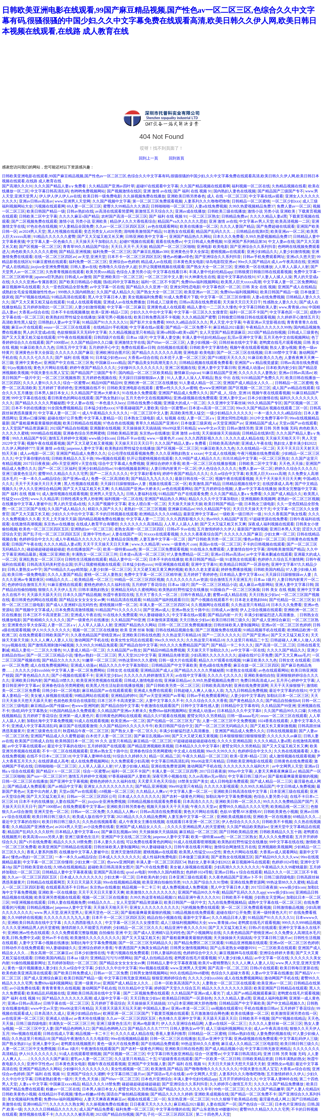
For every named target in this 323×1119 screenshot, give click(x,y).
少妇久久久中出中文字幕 (151, 312)
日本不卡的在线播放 (28, 408)
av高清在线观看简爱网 (114, 211)
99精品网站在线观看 (91, 696)
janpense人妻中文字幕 (85, 448)
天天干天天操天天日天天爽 (278, 479)
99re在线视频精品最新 (129, 1039)
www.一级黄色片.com (164, 438)
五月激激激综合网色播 (210, 1013)
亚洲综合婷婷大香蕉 (163, 463)
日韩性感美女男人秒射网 (81, 499)
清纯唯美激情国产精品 (142, 231)
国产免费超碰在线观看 (275, 226)
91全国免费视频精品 (64, 408)
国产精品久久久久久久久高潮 (157, 352)
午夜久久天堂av (203, 807)
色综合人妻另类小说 (133, 272)
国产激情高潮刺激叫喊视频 (51, 645)
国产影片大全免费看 (147, 322)
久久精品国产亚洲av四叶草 (112, 186)
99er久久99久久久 (169, 640)
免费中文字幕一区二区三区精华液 (153, 574)
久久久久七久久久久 (36, 358)
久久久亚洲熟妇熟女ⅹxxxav (179, 453)
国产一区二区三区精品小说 (214, 585)
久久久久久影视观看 (221, 786)
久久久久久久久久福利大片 (246, 766)
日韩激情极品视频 (288, 907)
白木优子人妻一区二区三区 (183, 358)
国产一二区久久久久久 (109, 474)
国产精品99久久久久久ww (277, 857)
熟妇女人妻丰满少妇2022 (295, 443)
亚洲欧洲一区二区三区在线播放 (150, 383)
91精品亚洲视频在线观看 (246, 943)
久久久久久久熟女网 (66, 1104)
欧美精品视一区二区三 (93, 580)
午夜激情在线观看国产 (160, 706)
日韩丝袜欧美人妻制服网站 (236, 625)
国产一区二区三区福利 (57, 469)
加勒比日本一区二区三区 (288, 696)
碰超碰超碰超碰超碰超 (46, 549)
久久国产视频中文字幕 (111, 201)
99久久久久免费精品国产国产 (184, 645)
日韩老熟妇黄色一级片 (53, 1079)
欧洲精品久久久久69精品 (160, 514)
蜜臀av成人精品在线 (230, 595)
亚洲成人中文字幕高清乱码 (34, 726)
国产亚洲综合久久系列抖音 (253, 247)
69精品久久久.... (59, 580)
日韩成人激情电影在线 (143, 680)
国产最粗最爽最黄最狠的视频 (36, 423)
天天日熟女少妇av (264, 595)
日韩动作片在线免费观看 (23, 948)
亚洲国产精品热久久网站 (190, 236)
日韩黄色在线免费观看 (293, 761)
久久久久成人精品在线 (244, 438)
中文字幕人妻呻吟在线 (91, 756)
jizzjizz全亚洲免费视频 (49, 267)
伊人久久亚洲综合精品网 (40, 489)
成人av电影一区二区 (37, 453)
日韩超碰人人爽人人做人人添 (295, 640)
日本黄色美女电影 (188, 262)
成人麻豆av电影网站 (256, 585)
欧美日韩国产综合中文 (174, 726)
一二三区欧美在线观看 (277, 948)
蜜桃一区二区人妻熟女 (103, 574)
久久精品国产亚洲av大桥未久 (95, 393)
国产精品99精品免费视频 (164, 650)
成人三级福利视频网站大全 (183, 923)
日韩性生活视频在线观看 (86, 559)
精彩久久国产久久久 (105, 509)
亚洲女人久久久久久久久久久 (109, 786)
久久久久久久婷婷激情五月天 (149, 675)
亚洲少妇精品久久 (262, 252)
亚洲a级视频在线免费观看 (195, 398)
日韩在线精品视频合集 (174, 630)
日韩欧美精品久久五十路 (72, 458)
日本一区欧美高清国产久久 (177, 983)
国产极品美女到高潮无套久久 (152, 363)
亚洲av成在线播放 (190, 211)
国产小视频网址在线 (204, 933)
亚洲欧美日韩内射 (26, 680)
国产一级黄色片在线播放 (88, 620)
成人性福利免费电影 (159, 857)
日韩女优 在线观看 (294, 660)
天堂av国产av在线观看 (298, 423)
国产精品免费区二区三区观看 (199, 943)
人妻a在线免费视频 (211, 206)
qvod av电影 (136, 872)
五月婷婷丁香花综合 (149, 585)
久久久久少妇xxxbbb (32, 670)
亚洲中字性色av (96, 534)
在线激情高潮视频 (26, 524)
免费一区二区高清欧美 (110, 479)
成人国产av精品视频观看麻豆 (251, 993)
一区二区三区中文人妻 (164, 277)
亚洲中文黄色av (28, 363)
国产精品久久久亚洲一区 (147, 287)
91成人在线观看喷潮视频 (195, 842)
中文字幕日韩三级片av (247, 776)
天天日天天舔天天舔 (84, 882)
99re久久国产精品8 (254, 262)
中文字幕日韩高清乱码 (49, 191)
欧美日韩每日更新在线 (299, 968)
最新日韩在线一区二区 (194, 479)
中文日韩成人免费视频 (203, 242)
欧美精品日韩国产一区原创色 (244, 564)
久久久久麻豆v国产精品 (79, 216)
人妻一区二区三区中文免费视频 (229, 721)
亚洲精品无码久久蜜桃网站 (134, 590)
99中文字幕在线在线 (28, 398)
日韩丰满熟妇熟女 (93, 590)
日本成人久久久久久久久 (139, 796)
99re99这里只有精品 (179, 428)
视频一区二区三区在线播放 (95, 630)
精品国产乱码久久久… (215, 231)
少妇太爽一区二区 (279, 534)
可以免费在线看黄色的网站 (149, 842)
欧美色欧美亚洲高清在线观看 (27, 973)
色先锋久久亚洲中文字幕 (180, 1018)
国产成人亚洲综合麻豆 (271, 620)
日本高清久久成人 (49, 1013)
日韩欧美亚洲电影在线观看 (130, 388)
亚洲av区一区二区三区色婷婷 (286, 625)
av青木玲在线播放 (89, 1018)
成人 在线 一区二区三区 (227, 196)
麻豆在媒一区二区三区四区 (256, 665)
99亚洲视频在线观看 (172, 564)
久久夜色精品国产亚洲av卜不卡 (235, 877)
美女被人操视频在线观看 (51, 696)
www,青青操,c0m (293, 307)
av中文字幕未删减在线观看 (269, 554)
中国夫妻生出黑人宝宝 (49, 373)
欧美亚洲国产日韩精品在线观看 (65, 847)
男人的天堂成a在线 (39, 332)
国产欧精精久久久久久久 (44, 620)
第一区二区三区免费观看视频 (157, 201)
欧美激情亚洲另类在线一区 (294, 1013)
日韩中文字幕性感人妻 (200, 706)
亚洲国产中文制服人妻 (147, 1064)
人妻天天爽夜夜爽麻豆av (275, 771)
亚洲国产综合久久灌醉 (86, 1074)
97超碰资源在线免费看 (268, 519)
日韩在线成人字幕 (58, 1034)
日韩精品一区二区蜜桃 (251, 201)
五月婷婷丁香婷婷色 (55, 388)
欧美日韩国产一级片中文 (185, 902)
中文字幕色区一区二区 (221, 287)
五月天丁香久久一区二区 (157, 595)
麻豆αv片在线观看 (26, 327)
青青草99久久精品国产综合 (86, 247)
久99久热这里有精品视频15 (153, 897)
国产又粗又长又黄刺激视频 (273, 726)
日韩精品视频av (40, 907)
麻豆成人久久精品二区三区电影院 (250, 1044)
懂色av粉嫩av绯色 (178, 257)
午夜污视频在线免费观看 (258, 453)
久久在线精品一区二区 (255, 448)
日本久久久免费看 (228, 236)
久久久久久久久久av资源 (187, 580)
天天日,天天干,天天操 (129, 247)
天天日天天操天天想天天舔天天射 (236, 1064)
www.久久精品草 (44, 499)
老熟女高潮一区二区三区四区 (139, 529)
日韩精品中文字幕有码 (240, 706)
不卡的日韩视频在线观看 (116, 514)
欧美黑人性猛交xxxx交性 (200, 852)
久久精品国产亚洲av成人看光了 (197, 993)
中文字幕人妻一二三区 (145, 519)
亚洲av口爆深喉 (32, 418)
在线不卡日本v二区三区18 (49, 756)
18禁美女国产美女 (193, 781)
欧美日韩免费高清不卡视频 (157, 317)
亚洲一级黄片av (87, 983)
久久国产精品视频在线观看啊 (205, 186)
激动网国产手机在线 (91, 640)
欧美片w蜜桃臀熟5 (214, 963)
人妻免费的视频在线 (273, 1034)
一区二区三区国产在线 (26, 509)
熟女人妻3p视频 (283, 347)
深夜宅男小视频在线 (114, 317)
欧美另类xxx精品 (100, 272)
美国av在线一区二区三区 (220, 544)
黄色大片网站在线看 (50, 368)
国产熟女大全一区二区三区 (209, 267)
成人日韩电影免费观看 (229, 781)
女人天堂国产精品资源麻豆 (223, 332)
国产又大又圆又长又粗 (30, 514)
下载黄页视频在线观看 (170, 1013)
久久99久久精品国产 (257, 786)
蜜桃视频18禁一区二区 (118, 605)
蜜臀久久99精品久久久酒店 (126, 206)
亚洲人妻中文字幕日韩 (217, 368)
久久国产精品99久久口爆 (91, 342)
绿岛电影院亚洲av (221, 262)
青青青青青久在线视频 (61, 988)
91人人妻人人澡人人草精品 (190, 378)
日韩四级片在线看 (109, 337)
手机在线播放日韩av (261, 1008)
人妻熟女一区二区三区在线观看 (229, 983)
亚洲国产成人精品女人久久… (248, 383)
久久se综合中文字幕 (227, 474)
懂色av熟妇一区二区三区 (264, 539)
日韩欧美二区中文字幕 (38, 216)
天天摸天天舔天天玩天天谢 (118, 1008)
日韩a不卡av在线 (131, 438)
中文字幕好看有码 (145, 474)
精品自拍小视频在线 (164, 918)
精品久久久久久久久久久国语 (227, 988)
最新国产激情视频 (252, 529)
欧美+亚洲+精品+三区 (109, 312)
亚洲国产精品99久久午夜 (199, 892)
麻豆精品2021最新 (228, 327)
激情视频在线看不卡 (36, 1114)
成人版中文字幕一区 (111, 998)
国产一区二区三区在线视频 (240, 352)
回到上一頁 (148, 158)
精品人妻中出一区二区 (128, 559)
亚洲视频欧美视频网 (258, 499)
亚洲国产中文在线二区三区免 (69, 363)
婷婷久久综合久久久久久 (296, 469)
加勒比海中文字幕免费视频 (50, 721)
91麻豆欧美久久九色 (37, 347)
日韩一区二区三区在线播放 (25, 781)
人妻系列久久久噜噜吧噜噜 (207, 201)
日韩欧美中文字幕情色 (208, 347)
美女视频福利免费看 (145, 297)
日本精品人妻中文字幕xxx (241, 574)
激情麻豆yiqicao (187, 373)
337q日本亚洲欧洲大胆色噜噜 (192, 1003)
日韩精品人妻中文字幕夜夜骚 (67, 872)
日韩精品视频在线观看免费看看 (206, 363)
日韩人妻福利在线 (141, 494)
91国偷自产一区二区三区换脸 (235, 590)
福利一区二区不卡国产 (160, 282)
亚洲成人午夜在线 (256, 443)
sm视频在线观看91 (226, 1008)
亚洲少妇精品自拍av (95, 469)
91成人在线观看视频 (84, 302)
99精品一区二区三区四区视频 (139, 580)
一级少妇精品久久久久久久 (229, 413)
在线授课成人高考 (277, 484)
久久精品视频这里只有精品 (132, 332)
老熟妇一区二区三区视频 (298, 499)
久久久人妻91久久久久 (42, 383)
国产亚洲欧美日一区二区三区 (118, 277)
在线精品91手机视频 (110, 327)
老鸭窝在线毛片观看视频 (280, 342)
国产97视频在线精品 (32, 297)
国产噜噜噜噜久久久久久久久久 (211, 1069)
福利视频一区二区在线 (251, 186)
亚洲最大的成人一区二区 (184, 403)
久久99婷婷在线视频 (24, 918)
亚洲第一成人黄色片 (76, 716)
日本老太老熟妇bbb (251, 600)
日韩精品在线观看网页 (46, 882)
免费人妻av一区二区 (294, 206)
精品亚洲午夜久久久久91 (199, 897)
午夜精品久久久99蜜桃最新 (284, 867)
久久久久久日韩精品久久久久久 (50, 1109)
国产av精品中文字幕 (64, 786)
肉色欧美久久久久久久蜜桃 (34, 252)
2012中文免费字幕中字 (268, 418)
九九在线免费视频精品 (227, 902)
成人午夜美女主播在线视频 (141, 822)
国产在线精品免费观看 (160, 1044)
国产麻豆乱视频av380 (151, 252)
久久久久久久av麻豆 (284, 736)
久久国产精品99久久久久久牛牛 (126, 726)
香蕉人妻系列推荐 (42, 852)
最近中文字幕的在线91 (236, 277)
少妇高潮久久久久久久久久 (213, 655)
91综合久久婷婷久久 (130, 756)
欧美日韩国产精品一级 (46, 211)
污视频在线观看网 (49, 206)
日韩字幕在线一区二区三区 (66, 1003)
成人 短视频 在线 (170, 418)
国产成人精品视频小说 (224, 1049)
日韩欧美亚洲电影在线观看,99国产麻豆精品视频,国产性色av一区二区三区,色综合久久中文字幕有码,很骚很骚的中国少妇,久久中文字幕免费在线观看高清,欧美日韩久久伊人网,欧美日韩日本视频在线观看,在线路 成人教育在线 (159, 21)
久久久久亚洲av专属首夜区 (34, 282)
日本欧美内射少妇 (281, 368)
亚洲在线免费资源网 (251, 685)
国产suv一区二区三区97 (46, 776)
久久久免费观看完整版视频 (74, 933)
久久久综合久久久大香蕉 (206, 701)
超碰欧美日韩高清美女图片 (111, 867)
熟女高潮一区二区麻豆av (51, 953)
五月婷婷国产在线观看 (106, 746)
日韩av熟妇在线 (80, 211)
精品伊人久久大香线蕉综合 (133, 221)
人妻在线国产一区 (127, 534)
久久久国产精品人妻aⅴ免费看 (60, 186)
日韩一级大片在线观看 (178, 660)
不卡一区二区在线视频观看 (65, 751)
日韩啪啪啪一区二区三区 (172, 206)
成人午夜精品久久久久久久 (105, 413)
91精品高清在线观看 (68, 297)
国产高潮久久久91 (17, 186)
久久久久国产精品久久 (286, 650)
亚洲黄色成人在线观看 (166, 307)
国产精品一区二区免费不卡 (188, 327)
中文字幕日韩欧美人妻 (258, 307)
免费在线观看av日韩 (138, 347)
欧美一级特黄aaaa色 (120, 549)
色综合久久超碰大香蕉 (230, 973)
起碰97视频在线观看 (136, 242)
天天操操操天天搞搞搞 (141, 428)
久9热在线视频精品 (69, 867)
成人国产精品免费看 (96, 1109)
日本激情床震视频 (162, 620)
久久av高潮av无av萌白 (207, 776)
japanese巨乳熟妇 (48, 277)
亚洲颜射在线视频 (105, 428)
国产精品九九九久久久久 (152, 479)
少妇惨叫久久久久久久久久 (140, 368)
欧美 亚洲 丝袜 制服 (137, 630)
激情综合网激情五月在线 (235, 847)
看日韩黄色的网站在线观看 (70, 398)
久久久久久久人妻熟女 (257, 373)
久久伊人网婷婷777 (18, 448)
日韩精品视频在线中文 (241, 484)
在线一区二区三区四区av (55, 257)
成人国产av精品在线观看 (293, 388)
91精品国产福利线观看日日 (166, 600)
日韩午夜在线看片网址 (193, 847)
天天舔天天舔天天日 (44, 595)
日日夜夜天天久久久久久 (151, 1104)
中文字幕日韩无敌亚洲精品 (127, 978)
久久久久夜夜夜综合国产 (201, 534)
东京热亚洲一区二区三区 (188, 1099)
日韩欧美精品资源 (122, 433)
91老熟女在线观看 (179, 231)
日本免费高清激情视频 (74, 610)
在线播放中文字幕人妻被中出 (27, 504)
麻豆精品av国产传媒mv (50, 706)
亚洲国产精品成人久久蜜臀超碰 (57, 736)
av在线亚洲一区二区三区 (23, 1018)
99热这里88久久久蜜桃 (137, 660)
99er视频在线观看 (110, 458)
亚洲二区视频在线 (180, 368)
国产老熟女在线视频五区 (232, 857)
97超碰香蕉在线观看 (175, 1059)
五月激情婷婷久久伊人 (216, 529)
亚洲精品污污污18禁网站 (111, 958)
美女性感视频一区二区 (130, 1069)
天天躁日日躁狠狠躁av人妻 (141, 378)
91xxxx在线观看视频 (161, 534)
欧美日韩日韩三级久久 (230, 620)
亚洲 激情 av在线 (157, 191)
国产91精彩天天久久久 (227, 358)
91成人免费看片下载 (181, 297)
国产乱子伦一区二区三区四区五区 (52, 534)
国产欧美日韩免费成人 (72, 973)
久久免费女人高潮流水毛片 (297, 933)
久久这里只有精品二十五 (247, 640)
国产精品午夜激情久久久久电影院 (80, 1039)
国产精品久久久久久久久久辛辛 (185, 1089)
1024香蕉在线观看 (273, 721)
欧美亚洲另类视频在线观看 (99, 680)
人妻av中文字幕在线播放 (255, 489)
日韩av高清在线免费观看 (200, 302)
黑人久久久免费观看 (276, 837)
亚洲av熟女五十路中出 (190, 610)
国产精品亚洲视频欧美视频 (150, 746)
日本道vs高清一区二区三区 (211, 408)
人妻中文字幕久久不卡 (164, 701)
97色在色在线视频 (42, 226)
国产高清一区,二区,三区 (275, 645)
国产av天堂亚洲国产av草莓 (162, 696)
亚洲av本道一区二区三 (190, 1008)
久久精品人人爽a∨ (152, 791)
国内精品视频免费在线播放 (101, 519)
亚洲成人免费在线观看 (153, 691)
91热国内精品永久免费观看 (72, 711)
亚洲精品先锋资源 (173, 655)
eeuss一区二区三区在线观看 (68, 327)
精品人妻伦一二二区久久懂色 (212, 307)
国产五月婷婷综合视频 (213, 489)
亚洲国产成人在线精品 (297, 287)
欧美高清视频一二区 (292, 221)
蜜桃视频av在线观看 (228, 252)
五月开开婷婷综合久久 (238, 1079)
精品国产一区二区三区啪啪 (172, 247)
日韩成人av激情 (78, 277)
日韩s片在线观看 (262, 928)
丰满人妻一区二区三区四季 (175, 771)
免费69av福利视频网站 (200, 282)
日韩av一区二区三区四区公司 (91, 796)
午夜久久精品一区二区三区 (205, 756)
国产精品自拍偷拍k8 (282, 701)
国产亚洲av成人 (76, 479)
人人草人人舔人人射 (291, 267)
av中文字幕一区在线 (107, 287)
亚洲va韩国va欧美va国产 (177, 332)
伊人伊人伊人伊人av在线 (60, 196)
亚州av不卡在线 (55, 938)
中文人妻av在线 (281, 242)
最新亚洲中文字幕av (200, 514)
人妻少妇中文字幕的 (247, 696)
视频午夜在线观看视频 (249, 347)
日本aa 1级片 (137, 337)
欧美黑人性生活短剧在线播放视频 (115, 685)
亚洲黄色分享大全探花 (189, 252)
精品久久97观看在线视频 (220, 660)
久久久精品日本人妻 (228, 918)
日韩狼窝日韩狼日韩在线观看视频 (263, 272)
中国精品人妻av (156, 1008)
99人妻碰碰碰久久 (154, 615)
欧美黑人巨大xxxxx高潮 (241, 282)
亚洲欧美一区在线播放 (253, 267)
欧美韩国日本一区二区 (74, 741)
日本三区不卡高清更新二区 (46, 615)
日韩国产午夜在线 (26, 544)
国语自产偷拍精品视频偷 (127, 1094)
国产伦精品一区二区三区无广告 (173, 721)
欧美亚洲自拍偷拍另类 (161, 882)
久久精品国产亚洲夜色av (32, 827)
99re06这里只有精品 (207, 761)
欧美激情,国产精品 (204, 484)
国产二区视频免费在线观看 (34, 221)
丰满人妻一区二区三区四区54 (164, 605)
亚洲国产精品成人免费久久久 (183, 393)
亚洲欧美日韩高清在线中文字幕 (240, 791)
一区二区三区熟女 (204, 216)
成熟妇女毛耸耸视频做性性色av (29, 292)
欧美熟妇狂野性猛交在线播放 (71, 317)
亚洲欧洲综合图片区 (112, 352)
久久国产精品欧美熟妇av (248, 827)
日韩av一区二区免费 (87, 812)
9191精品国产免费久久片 (262, 378)
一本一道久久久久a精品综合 (278, 413)
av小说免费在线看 (98, 827)
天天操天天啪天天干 (282, 438)
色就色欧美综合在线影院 (74, 701)
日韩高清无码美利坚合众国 (50, 564)
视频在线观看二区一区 (288, 408)
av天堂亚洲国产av (228, 423)
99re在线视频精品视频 (122, 882)
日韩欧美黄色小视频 (281, 812)
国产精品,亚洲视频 (75, 252)
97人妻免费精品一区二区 (188, 554)
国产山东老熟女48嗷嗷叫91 (233, 948)
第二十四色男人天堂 (213, 1114)
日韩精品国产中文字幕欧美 (174, 665)
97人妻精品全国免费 (76, 226)
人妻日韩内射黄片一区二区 (174, 469)
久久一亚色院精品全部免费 (65, 287)
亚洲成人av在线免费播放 (124, 302)
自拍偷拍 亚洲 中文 (115, 933)
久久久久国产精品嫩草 (265, 1089)
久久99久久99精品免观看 (97, 645)
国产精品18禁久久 (59, 680)
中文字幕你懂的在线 (32, 458)
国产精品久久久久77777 (148, 1029)
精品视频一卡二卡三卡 (141, 887)
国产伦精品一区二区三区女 (292, 600)
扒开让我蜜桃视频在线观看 (162, 267)
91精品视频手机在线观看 (264, 630)
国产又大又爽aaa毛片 (292, 655)
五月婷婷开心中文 (104, 347)
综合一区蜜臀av (76, 383)
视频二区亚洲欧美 (54, 554)
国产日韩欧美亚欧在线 (32, 867)
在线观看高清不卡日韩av (67, 887)
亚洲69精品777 (35, 1104)
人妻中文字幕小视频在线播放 (44, 943)
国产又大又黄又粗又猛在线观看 (38, 302)
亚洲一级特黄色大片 (270, 912)
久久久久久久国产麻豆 (74, 352)
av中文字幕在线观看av (26, 746)
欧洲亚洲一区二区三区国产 (126, 1013)
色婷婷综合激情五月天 (26, 585)
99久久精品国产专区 (264, 403)
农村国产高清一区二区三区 (124, 216)
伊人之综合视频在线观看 (261, 610)
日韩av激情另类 (240, 428)
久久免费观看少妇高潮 (130, 761)
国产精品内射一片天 (225, 615)
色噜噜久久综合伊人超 (118, 267)
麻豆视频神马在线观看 (21, 287)
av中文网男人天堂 (287, 766)
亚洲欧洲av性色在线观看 (28, 933)
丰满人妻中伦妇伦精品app (211, 272)
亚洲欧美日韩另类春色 (186, 196)
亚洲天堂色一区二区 (51, 812)
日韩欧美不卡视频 (277, 822)
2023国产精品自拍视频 (266, 332)
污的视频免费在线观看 (200, 907)
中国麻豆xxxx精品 (110, 363)
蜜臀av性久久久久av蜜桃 (176, 388)
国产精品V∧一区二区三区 (58, 771)
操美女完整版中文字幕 (297, 489)
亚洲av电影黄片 (146, 1023)
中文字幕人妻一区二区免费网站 (290, 282)
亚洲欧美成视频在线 (234, 817)
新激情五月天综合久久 (154, 211)
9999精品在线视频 (45, 433)
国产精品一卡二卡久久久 (232, 645)
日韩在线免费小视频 (144, 403)
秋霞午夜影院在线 (118, 595)
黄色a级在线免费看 (215, 665)
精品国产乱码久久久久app (243, 892)
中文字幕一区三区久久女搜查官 (201, 312)
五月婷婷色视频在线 (99, 378)
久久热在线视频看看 (291, 751)
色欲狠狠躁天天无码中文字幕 (82, 332)
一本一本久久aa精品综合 (40, 479)
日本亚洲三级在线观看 (289, 791)
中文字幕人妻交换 (164, 337)
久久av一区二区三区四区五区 (120, 226)
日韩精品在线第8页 (252, 231)
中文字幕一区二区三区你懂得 (225, 297)
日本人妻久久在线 (109, 842)
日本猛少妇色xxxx (110, 358)
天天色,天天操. (291, 463)
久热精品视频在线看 (289, 186)
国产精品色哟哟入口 (72, 1029)
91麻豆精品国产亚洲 (219, 373)
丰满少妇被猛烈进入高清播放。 (271, 615)
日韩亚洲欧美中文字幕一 (146, 236)
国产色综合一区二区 (255, 1104)
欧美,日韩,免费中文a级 (21, 938)
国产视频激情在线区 (124, 191)
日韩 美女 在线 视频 (259, 287)
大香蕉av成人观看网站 (278, 852)
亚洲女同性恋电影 (185, 287)
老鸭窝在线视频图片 (78, 1044)
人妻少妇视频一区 (202, 342)
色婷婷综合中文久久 (36, 539)
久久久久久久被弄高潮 (74, 1114)
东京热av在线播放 (154, 433)
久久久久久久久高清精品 (141, 524)
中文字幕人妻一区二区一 (59, 413)
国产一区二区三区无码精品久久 (221, 726)
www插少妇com (102, 438)
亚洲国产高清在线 (109, 872)
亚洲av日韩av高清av (36, 201)
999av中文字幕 (240, 771)
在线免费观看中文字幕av (84, 807)
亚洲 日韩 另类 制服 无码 (276, 428)
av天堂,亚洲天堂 (92, 257)
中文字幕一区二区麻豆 (126, 307)
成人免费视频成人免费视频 (185, 887)
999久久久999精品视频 (301, 923)
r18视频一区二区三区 (116, 791)
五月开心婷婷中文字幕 (295, 680)
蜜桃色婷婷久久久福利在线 (107, 585)
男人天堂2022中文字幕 (137, 655)
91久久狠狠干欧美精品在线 (234, 1099)
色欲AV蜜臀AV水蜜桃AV (241, 812)
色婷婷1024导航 (285, 862)
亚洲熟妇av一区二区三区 (91, 529)
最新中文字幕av (196, 918)
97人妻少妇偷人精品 (132, 766)
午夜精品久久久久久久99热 (269, 327)
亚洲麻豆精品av (181, 509)
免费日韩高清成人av (257, 680)
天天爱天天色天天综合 (157, 781)
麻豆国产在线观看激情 (78, 726)
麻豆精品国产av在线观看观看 (107, 691)
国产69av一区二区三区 (166, 342)
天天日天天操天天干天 (252, 509)
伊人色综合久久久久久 (217, 469)
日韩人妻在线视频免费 (66, 902)
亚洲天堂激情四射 (126, 852)
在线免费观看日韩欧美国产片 (44, 635)
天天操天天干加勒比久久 (96, 242)
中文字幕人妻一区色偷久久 (50, 242)
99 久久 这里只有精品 (113, 741)
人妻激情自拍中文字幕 (245, 549)
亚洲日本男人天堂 (285, 529)
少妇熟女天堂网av (269, 897)
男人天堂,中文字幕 (225, 322)
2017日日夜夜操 (36, 463)
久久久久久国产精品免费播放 (279, 1084)
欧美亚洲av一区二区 (287, 231)
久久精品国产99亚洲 (128, 620)
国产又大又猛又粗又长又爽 (100, 236)
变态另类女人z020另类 (103, 231)
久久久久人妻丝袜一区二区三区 (275, 1023)
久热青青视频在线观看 (65, 272)
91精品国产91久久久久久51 (105, 322)
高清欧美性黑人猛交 (19, 322)
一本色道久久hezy (110, 403)
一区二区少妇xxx (286, 201)
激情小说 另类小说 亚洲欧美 (271, 211)
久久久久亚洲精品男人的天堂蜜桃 (196, 827)
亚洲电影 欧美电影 (212, 247)
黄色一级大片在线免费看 (118, 1044)
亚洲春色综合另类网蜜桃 (84, 433)
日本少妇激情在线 (262, 398)
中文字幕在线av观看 (266, 196)
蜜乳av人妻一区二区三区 (91, 1059)
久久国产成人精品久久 (115, 292)
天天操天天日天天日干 (242, 302)
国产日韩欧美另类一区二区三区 (215, 539)
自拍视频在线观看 (172, 347)
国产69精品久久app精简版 (66, 569)
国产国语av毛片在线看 (166, 1074)
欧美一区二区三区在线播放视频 (209, 463)
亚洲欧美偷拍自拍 (259, 675)
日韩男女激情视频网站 (189, 948)
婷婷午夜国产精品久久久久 (93, 368)
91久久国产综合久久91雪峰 (205, 882)
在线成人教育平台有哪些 (97, 524)
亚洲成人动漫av (251, 368)
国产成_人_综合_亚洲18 (230, 393)
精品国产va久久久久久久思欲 (182, 221)
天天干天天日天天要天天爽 (101, 892)
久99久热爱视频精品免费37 (252, 206)
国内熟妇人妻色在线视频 (234, 191)
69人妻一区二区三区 (84, 206)
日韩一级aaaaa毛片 (243, 716)
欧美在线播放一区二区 (199, 226)
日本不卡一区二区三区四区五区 (134, 257)
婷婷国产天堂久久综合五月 (177, 988)
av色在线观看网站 (163, 226)
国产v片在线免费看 (35, 842)
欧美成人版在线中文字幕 (93, 817)
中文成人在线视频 (220, 453)
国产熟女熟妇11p (109, 398)
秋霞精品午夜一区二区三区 (86, 731)
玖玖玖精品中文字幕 (240, 458)
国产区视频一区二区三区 (40, 247)
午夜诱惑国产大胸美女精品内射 (141, 948)
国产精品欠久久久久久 (61, 660)
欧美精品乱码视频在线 (46, 993)
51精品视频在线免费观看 (193, 912)
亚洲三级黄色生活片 (19, 474)
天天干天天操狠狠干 (287, 685)
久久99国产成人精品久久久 (198, 458)
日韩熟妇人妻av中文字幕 (59, 322)
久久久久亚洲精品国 (234, 741)
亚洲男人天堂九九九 (107, 494)
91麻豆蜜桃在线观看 (49, 262)
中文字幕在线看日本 (170, 272)
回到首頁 (176, 158)
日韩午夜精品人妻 (195, 595)
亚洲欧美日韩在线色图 (141, 635)
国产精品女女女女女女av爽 (82, 600)
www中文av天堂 (211, 428)
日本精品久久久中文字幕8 (239, 711)
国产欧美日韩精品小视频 (80, 282)
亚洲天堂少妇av (108, 675)
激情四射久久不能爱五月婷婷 (86, 928)
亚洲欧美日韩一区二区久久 (238, 801)
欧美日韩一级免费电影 (102, 196)
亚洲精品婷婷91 (124, 696)
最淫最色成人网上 (274, 1099)
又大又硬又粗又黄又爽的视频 (158, 569)
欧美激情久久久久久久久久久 (151, 892)
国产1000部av (57, 342)
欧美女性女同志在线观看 (132, 640)
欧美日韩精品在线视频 (82, 423)
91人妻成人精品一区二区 (200, 383)
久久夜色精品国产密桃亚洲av (95, 635)
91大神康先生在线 (200, 277)
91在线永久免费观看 (139, 393)
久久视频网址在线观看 (210, 605)
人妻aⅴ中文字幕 (33, 1084)
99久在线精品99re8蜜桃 (189, 973)
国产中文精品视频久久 (286, 1003)
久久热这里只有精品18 (250, 605)
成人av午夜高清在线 (288, 262)
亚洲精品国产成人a (261, 423)
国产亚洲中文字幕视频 (69, 781)
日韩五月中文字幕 (71, 347)
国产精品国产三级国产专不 (281, 191)
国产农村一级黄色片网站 (183, 796)
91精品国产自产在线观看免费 (183, 494)
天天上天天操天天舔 (59, 519)
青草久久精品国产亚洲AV (157, 423)
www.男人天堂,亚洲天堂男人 (58, 912)
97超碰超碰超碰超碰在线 (194, 741)
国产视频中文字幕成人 (34, 610)
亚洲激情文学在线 (129, 342)
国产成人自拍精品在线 (153, 958)
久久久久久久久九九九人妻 (67, 918)
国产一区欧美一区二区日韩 (217, 1059)
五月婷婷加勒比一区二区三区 (48, 307)
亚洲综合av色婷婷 (124, 262)
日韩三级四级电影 (279, 877)
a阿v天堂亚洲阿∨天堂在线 (73, 463)
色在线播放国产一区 (84, 549)
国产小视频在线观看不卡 (212, 600)
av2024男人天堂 (32, 231)
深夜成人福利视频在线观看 (271, 524)
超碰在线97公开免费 (64, 418)
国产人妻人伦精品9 (302, 1089)
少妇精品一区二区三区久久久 (138, 928)
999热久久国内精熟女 (76, 292)
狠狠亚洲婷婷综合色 (169, 978)
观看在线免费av (169, 242)
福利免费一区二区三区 (112, 252)
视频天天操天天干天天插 (168, 807)
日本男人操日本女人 (51, 393)
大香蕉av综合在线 (34, 312)
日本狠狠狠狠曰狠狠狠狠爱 (242, 736)
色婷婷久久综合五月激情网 (281, 559)
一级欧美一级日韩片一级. (240, 514)
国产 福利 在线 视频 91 (192, 191)
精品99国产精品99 (106, 383)
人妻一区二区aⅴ (201, 418)
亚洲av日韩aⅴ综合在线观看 (238, 872)
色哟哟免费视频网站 (87, 191)
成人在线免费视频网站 (49, 665)
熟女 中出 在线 (227, 378)
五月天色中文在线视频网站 (287, 337)
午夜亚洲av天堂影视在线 (264, 322)
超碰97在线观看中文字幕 (157, 186)
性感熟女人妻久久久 (280, 302)
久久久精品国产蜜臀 (199, 317)
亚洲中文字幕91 (204, 564)
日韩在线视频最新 (281, 731)
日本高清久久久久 (198, 801)
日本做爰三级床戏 (196, 423)
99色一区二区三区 (229, 1089)
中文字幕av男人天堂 (256, 221)
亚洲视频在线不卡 (89, 388)
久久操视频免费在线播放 (144, 196)
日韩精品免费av (234, 216)
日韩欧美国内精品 (268, 569)
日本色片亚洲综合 (156, 1079)
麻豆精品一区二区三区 (152, 741)
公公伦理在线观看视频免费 (131, 453)
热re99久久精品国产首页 (226, 519)
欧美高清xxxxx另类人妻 (43, 837)
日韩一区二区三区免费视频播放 (185, 625)
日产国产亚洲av (255, 635)
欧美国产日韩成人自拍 (34, 741)
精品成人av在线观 (156, 262)
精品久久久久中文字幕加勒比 (213, 499)
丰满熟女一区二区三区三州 (94, 554)
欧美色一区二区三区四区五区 (44, 529)
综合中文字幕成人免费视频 (121, 463)
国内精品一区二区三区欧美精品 (145, 373)
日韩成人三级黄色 (162, 302)
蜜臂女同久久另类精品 (206, 716)
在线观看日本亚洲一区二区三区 (193, 822)
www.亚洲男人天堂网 (73, 201)
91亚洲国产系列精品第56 (245, 242)
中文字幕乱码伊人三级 (298, 1039)
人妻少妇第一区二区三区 (110, 569)
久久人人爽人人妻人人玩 (51, 640)
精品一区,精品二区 (165, 756)
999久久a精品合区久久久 (187, 322)
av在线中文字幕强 (190, 675)
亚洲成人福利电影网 (270, 998)
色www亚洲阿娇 (213, 388)
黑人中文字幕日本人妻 (107, 297)
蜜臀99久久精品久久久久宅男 (63, 474)
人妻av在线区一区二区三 (226, 1023)
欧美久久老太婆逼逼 (202, 569)
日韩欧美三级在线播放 (226, 211)
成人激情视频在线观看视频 (65, 494)
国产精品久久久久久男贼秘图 (40, 403)
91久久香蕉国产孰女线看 (285, 514)
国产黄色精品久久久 (32, 675)
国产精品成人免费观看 (26, 786)
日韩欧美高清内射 (224, 443)
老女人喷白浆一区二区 (147, 504)
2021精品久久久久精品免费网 (141, 817)
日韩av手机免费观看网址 (264, 257)
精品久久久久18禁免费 (72, 842)
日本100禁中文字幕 (280, 352)
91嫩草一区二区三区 (99, 660)
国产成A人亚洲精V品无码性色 (71, 605)
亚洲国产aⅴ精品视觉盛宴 (256, 363)
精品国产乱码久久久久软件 (30, 832)
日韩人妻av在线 (83, 267)
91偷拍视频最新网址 (131, 469)
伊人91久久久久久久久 (51, 630)
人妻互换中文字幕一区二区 (162, 539)
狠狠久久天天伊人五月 (57, 590)
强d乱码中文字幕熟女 (121, 282)
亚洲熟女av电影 (280, 1064)
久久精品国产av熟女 (124, 650)
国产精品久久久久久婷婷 (171, 1094)
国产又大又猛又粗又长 (290, 635)
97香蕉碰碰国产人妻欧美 (137, 408)
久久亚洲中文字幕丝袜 (226, 403)
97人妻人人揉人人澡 (274, 277)
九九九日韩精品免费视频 (246, 691)
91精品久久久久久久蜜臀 (54, 236)
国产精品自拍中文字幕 (138, 645)
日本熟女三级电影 (139, 418)
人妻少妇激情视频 (294, 252)
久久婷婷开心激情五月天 (298, 317)
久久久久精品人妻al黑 (268, 216)
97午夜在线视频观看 (74, 337)
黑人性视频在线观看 (64, 231)
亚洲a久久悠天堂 (300, 257)
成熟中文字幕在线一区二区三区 (275, 902)
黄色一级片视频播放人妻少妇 (32, 968)
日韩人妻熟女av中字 (24, 569)
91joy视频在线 (19, 368)
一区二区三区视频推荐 (61, 378)
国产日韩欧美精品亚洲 (238, 832)
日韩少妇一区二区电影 (61, 691)
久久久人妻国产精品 (237, 226)
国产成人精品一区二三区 (271, 781)
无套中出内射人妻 (41, 791)
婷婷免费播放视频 (236, 569)
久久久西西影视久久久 (204, 438)
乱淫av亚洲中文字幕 (245, 337)
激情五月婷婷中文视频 (67, 438)
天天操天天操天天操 (185, 504)
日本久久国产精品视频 (82, 595)
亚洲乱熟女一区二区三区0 (41, 559)
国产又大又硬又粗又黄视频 (90, 443)
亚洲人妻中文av (232, 398)
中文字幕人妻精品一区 (103, 418)
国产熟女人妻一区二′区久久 (134, 731)
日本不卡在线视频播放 (70, 312)
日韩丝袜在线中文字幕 (238, 342)
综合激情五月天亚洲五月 (231, 580)
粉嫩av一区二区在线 (63, 1089)
